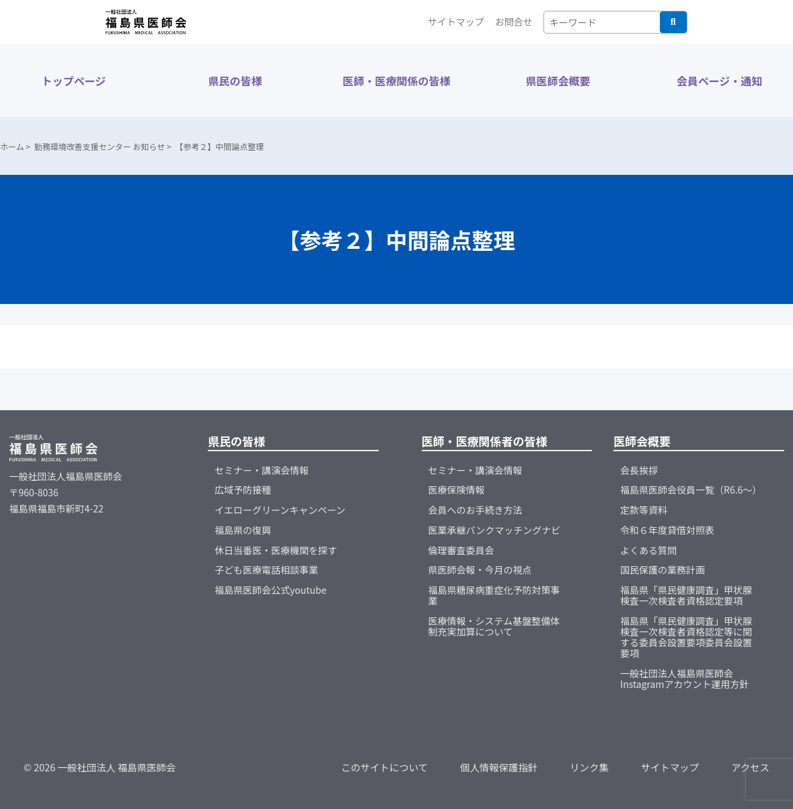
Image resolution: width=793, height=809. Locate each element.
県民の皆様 (235, 81)
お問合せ (514, 21)
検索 (673, 22)
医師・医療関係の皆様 (396, 81)
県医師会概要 (557, 81)
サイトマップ (456, 21)
